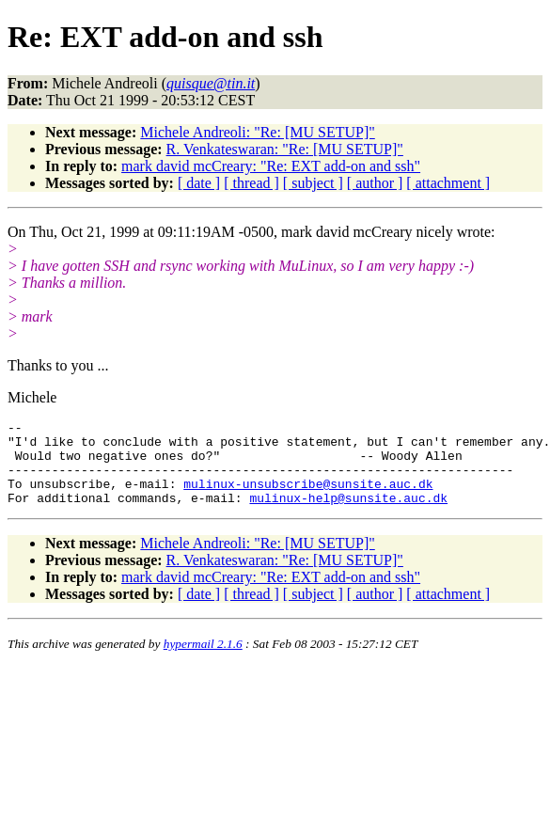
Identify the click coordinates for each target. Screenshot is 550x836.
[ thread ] (251, 183)
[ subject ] (313, 183)
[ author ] (375, 183)
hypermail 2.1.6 (203, 661)
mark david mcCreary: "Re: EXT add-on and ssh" (270, 166)
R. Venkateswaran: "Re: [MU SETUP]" (284, 149)
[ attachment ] (448, 183)
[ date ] (199, 183)
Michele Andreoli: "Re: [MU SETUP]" (257, 132)
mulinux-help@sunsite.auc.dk (348, 514)
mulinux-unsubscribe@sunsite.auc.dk (307, 497)
